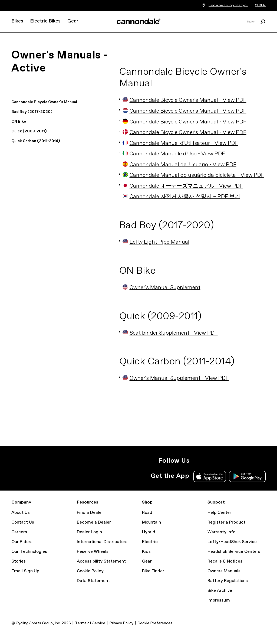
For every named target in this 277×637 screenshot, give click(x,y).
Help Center (219, 512)
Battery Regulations (227, 581)
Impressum (218, 600)
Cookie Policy (90, 571)
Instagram (197, 461)
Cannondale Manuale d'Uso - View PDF (174, 154)
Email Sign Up (25, 571)
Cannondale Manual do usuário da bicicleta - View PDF (193, 175)
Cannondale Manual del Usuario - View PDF (179, 164)
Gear (72, 21)
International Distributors (102, 542)
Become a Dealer (94, 522)
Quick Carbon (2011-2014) (35, 141)
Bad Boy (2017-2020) (31, 111)
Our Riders (21, 542)
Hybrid (148, 532)
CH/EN (260, 5)
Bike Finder (153, 571)
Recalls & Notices (224, 561)
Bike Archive (219, 590)
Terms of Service (90, 623)
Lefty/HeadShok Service (232, 542)
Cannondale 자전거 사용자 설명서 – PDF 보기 (181, 196)
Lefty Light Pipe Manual (156, 242)
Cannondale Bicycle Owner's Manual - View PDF (184, 100)
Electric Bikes (45, 21)
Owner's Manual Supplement (161, 287)
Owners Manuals (223, 571)
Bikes (17, 21)
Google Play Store (247, 476)
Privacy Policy (121, 623)
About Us (20, 512)
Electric (150, 542)
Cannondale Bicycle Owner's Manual (44, 102)
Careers (19, 532)
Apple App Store (209, 476)
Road (147, 512)
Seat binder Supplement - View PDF (170, 333)
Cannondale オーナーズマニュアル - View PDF (183, 186)
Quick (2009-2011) (29, 131)
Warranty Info (221, 532)
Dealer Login (89, 532)
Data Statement (93, 581)
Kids (146, 551)
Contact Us (22, 522)
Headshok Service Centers (233, 551)
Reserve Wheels (92, 551)
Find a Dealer (90, 512)
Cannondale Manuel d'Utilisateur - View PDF (180, 143)
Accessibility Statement (101, 561)
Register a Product (226, 522)
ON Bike (18, 121)
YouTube (232, 461)
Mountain (151, 522)
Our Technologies (29, 551)
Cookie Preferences (154, 623)
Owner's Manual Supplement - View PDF (176, 378)
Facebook (220, 461)
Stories (18, 561)
